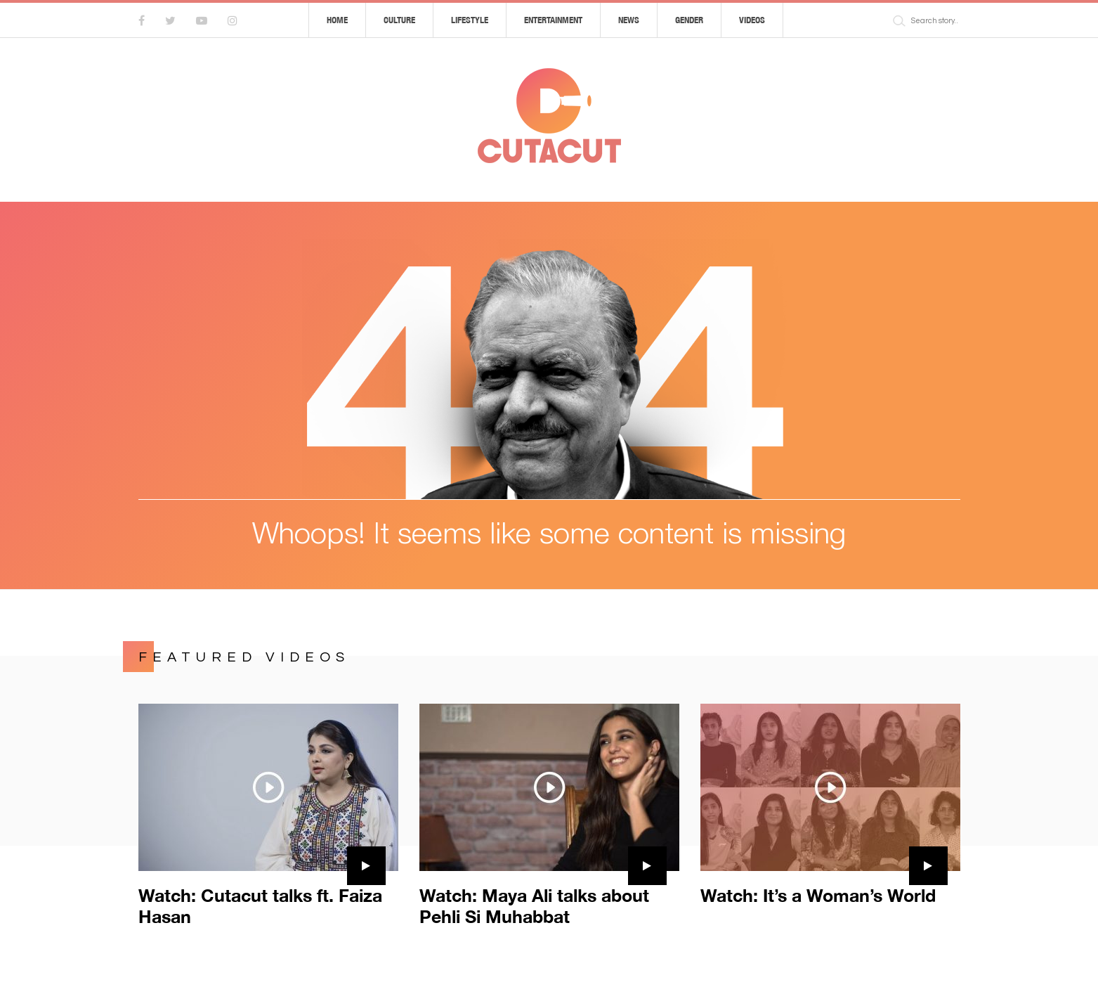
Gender (689, 20)
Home (337, 20)
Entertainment (553, 20)
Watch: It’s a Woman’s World (818, 895)
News (628, 20)
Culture (399, 20)
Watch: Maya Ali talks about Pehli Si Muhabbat (534, 906)
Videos (752, 20)
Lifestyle (469, 20)
